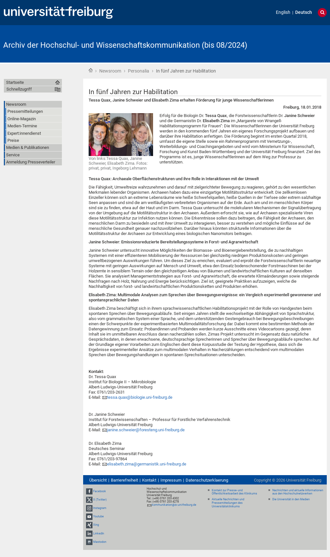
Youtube (98, 516)
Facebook (99, 491)
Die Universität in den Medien (291, 499)
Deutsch (303, 12)
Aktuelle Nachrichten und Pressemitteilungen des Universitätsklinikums (228, 503)
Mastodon (99, 541)
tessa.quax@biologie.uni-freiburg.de (139, 397)
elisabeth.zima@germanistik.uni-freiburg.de (146, 464)
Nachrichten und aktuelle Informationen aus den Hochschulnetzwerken (297, 492)
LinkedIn (98, 533)
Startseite (90, 70)
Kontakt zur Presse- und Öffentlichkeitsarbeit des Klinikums (234, 492)
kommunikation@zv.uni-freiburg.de (174, 504)
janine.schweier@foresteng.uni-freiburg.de (146, 429)
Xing (96, 525)
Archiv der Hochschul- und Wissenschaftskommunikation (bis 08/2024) (125, 45)
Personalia (138, 70)
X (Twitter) (100, 499)
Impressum (170, 480)
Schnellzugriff (19, 89)
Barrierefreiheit (124, 480)
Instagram (99, 508)
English (283, 12)
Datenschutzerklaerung (207, 480)
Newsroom (110, 70)
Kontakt (149, 480)
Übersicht (98, 480)
